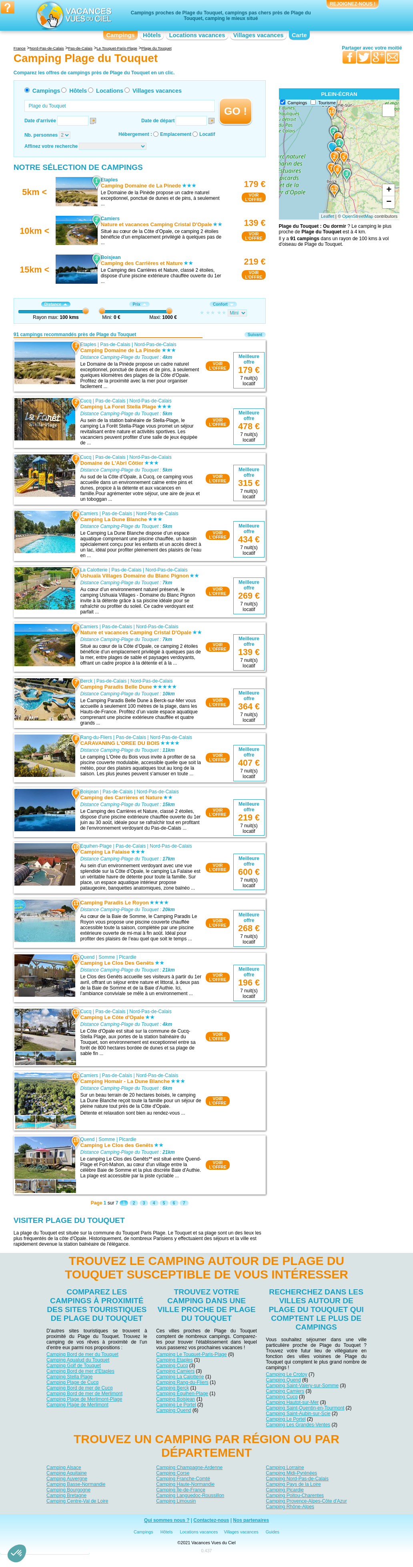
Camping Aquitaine (66, 1473)
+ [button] (388, 190)
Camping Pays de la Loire (293, 1484)
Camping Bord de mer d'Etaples (80, 1371)
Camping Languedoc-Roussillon (190, 1495)
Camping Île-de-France (180, 1490)
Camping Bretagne (66, 1495)
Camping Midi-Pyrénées (291, 1473)
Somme (106, 957)
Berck (86, 681)
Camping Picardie (285, 1490)
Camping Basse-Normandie (75, 1484)
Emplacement (175, 134)
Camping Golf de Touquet (73, 1365)
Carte (299, 35)
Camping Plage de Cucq (72, 1382)
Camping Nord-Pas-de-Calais (297, 1478)
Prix (139, 304)
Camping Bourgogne (68, 1490)
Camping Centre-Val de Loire (77, 1501)
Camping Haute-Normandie (185, 1484)
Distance (55, 304)
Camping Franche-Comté (183, 1478)
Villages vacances (258, 35)
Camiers (89, 513)
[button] (16, 1553)
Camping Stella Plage (69, 1377)
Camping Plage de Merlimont (77, 1405)
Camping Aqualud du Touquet (77, 1360)
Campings (120, 35)
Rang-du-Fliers (96, 737)
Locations (109, 91)
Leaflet (327, 216)
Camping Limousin (176, 1501)
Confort (223, 304)
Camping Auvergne (66, 1478)
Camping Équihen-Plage (182, 1393)
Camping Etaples (174, 1360)
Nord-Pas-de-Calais (155, 344)
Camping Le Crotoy (286, 1374)
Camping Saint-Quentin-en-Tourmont (305, 1408)
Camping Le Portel (176, 1405)
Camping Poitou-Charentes (295, 1495)
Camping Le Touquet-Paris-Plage (191, 1354)
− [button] (388, 202)
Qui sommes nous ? (167, 1520)
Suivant (255, 335)
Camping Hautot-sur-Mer (292, 1402)
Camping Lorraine (285, 1467)
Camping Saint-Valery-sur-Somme (302, 1385)
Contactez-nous (211, 1520)
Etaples (88, 344)
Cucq (85, 401)
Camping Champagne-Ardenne (189, 1467)
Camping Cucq (172, 1365)
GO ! (235, 111)
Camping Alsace (63, 1467)
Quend (87, 957)
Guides (272, 1531)
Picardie (127, 957)
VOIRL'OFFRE (253, 197)
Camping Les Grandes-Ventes (298, 1425)
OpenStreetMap (357, 216)
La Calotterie (93, 570)
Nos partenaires (251, 1520)
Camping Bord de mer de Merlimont (84, 1393)
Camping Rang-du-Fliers (182, 1382)
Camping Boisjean (175, 1399)
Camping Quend (173, 1410)
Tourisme (327, 102)
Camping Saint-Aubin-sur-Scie (298, 1413)
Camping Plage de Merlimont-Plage (84, 1399)
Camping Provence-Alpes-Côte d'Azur (306, 1501)
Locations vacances (197, 35)
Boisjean (89, 791)
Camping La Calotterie (180, 1377)
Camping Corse (172, 1473)
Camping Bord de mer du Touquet (82, 1354)
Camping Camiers (175, 1371)
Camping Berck (172, 1388)
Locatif (207, 134)
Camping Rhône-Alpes (290, 1506)
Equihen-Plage (96, 846)
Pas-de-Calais (115, 344)
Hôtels (152, 35)
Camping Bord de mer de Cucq (79, 1388)
